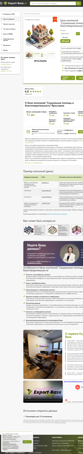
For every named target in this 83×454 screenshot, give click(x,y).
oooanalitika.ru (47, 197)
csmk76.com (46, 203)
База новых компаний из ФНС (38, 445)
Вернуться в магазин (33, 19)
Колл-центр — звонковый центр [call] (61, 450)
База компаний (33, 443)
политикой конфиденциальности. (9, 443)
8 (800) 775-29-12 (6, 71)
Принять (27, 442)
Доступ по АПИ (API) (35, 452)
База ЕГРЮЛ (33, 448)
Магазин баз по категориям (60, 443)
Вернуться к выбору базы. (33, 163)
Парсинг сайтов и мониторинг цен (62, 445)
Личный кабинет (34, 440)
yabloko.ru (45, 183)
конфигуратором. (6, 64)
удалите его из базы (60, 422)
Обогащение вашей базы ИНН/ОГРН (63, 440)
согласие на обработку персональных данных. (11, 448)
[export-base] (15, 3)
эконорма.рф (46, 190)
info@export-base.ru (65, 131)
